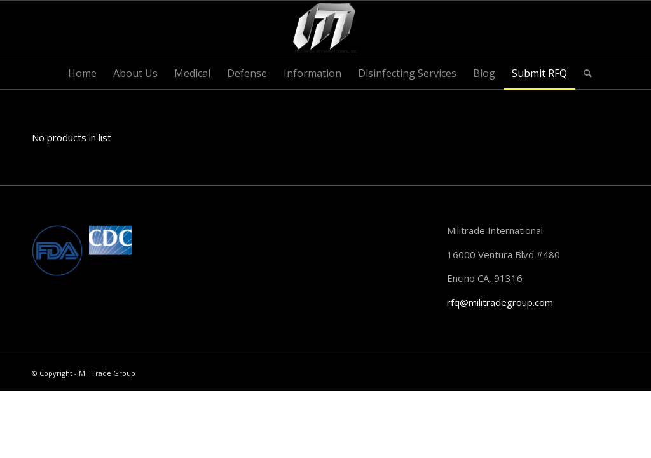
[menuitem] (82, 73)
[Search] (583, 73)
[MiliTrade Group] (326, 29)
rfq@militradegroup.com (500, 302)
